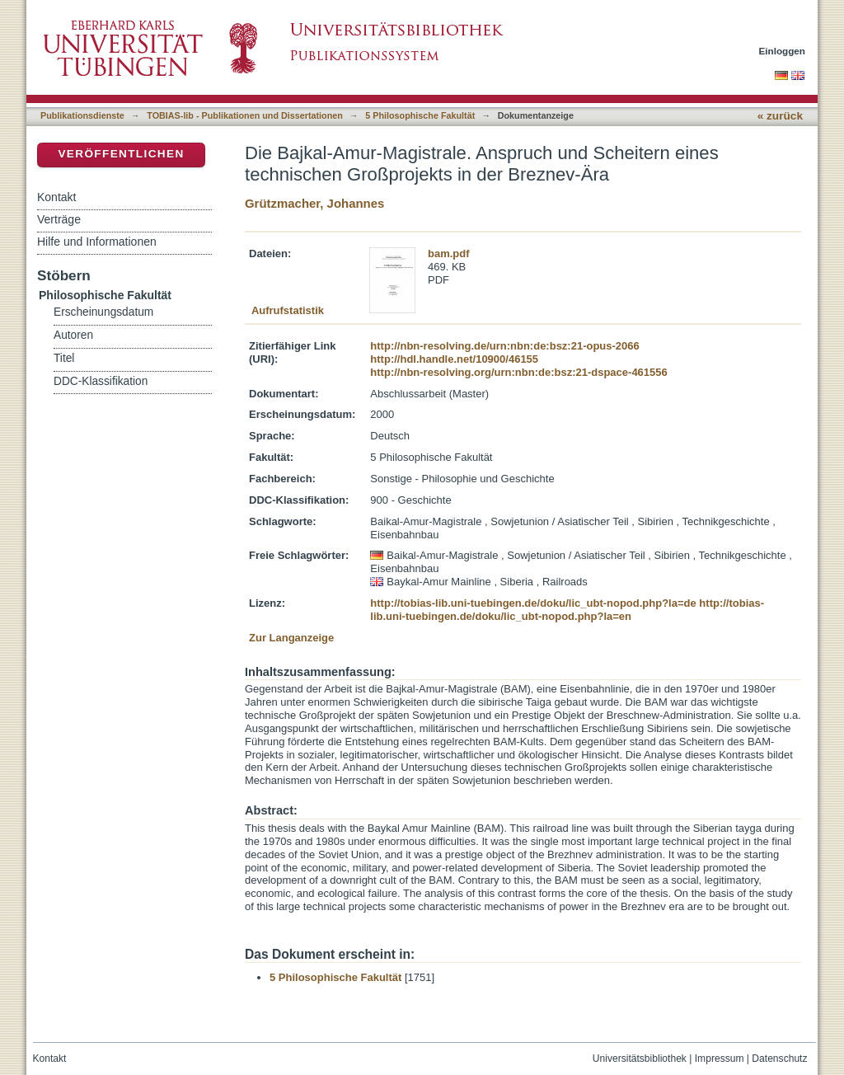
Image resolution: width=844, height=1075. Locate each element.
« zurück (780, 116)
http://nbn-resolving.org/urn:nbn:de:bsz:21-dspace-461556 (518, 372)
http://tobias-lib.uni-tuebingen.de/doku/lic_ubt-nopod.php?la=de (533, 603)
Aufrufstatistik (287, 310)
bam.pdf (449, 253)
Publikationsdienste (82, 115)
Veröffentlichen (121, 154)
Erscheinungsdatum (103, 312)
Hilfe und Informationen (97, 241)
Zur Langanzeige (291, 637)
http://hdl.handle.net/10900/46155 (454, 359)
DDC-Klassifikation (101, 381)
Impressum (719, 1058)
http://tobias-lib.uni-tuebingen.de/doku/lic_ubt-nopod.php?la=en (567, 609)
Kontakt (56, 197)
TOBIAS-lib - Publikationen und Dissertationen (245, 115)
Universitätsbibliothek (640, 1058)
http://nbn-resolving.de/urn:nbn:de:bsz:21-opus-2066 (504, 346)
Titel (64, 358)
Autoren (73, 335)
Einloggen (782, 50)
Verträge (59, 219)
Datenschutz (779, 1058)
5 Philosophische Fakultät (420, 115)
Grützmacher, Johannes (314, 203)
